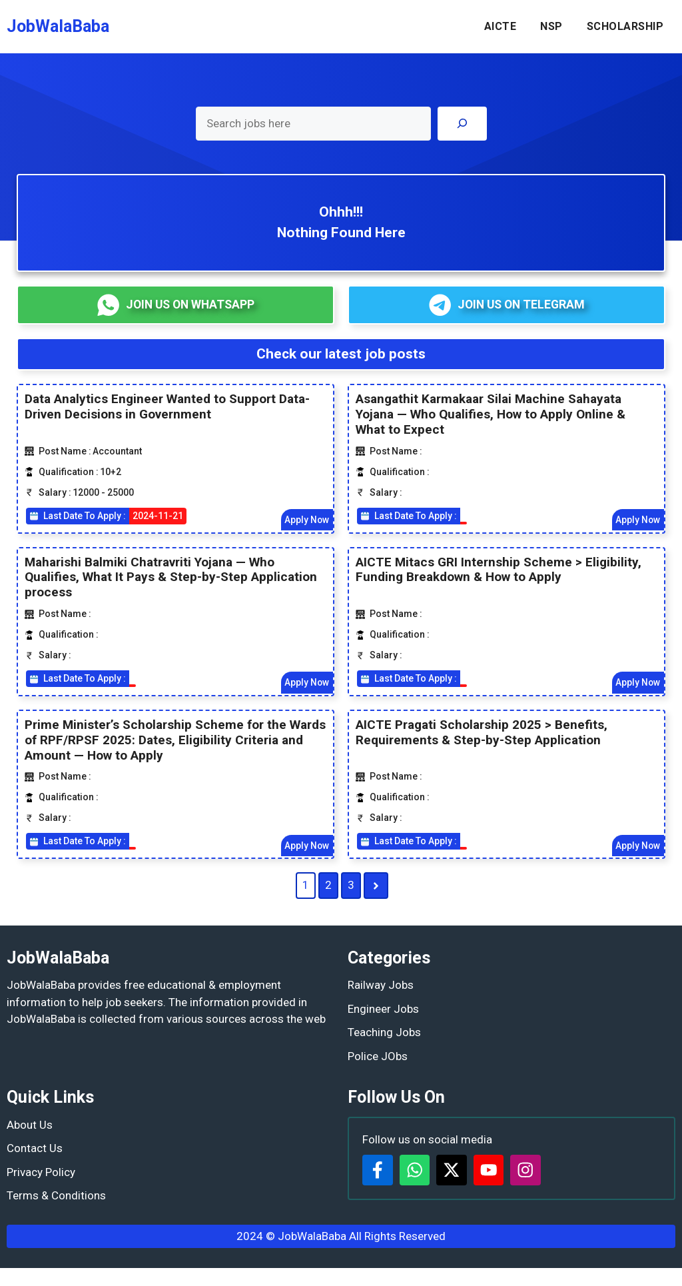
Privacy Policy (41, 1172)
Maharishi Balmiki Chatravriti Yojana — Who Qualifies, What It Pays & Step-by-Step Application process (171, 577)
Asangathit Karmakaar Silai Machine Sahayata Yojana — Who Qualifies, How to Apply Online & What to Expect (490, 415)
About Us (30, 1125)
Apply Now (306, 519)
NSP (551, 26)
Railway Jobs (381, 985)
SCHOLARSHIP (625, 26)
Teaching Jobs (384, 1032)
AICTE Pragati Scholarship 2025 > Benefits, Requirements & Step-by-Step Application (481, 733)
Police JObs (378, 1056)
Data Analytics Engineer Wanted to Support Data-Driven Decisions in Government (167, 407)
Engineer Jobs (383, 1009)
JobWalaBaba (58, 26)
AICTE (500, 26)
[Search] (462, 124)
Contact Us (35, 1148)
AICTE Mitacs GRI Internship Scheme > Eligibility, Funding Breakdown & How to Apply (498, 569)
